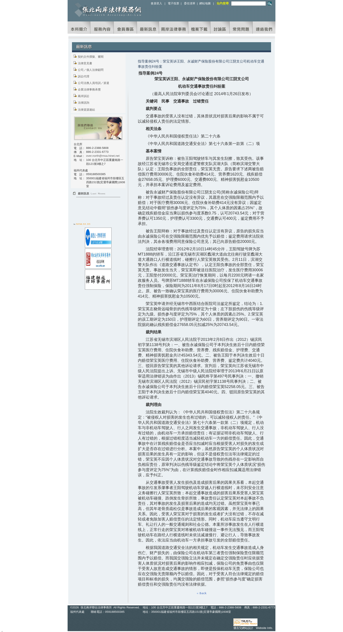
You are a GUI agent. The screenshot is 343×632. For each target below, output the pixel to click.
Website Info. (264, 628)
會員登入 (156, 3)
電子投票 (173, 3)
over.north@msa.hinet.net (103, 155)
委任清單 (189, 3)
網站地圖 (205, 3)
